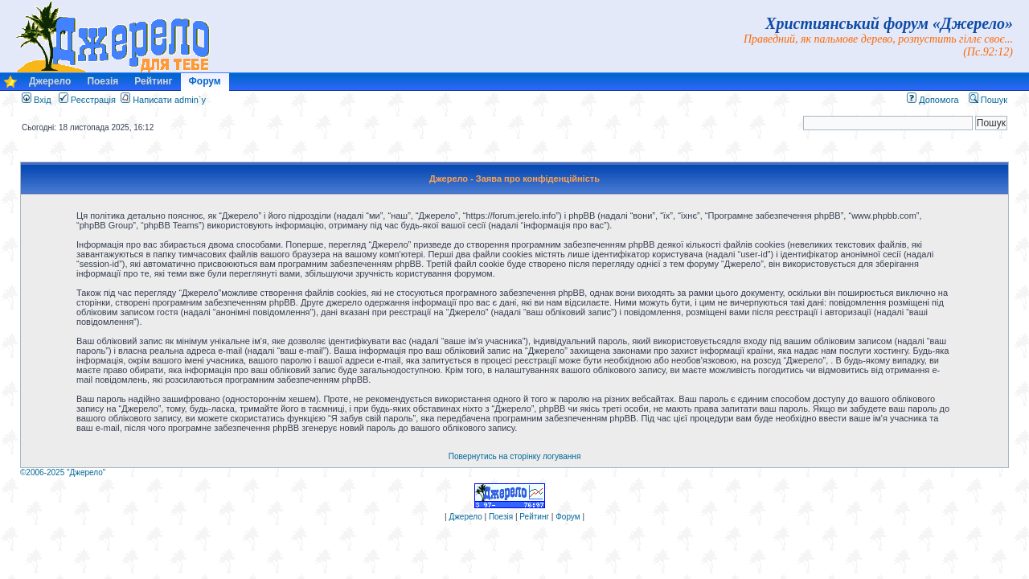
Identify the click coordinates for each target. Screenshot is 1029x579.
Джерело (50, 81)
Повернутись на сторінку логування (515, 456)
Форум (205, 81)
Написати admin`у (169, 100)
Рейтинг (153, 81)
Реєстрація (87, 100)
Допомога (932, 100)
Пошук (988, 100)
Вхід (36, 100)
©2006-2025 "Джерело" (62, 472)
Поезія (102, 81)
